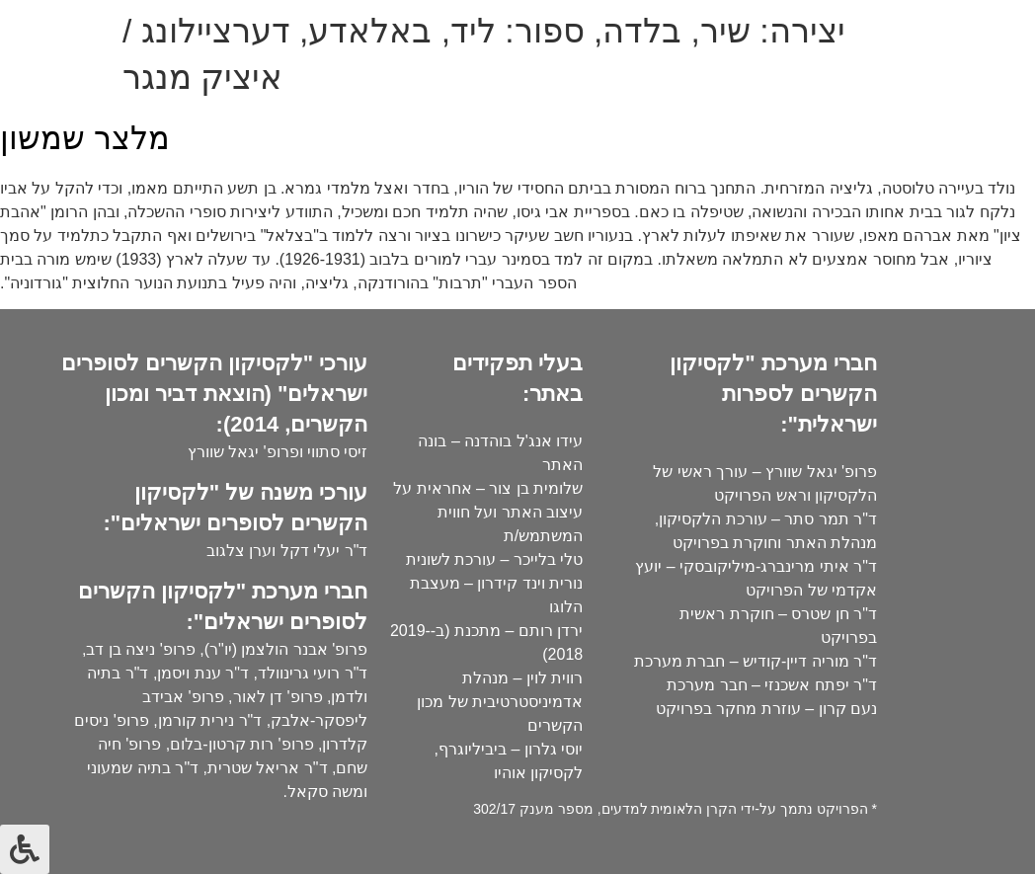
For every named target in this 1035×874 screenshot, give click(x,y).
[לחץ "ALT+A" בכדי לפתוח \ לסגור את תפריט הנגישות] (24, 849)
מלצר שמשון (85, 138)
